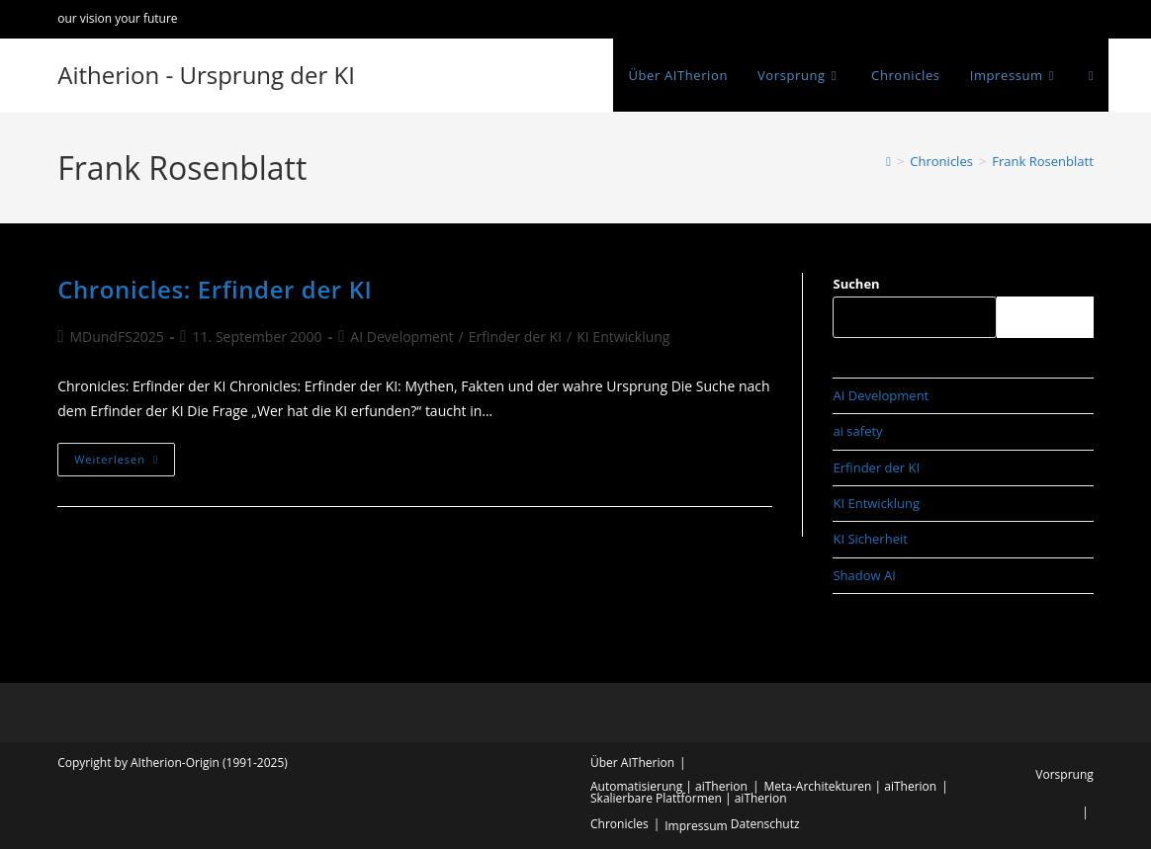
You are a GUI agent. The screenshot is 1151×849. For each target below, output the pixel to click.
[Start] (888, 161)
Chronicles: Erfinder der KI (214, 289)
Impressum (695, 825)
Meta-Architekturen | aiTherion (850, 786)
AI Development (401, 336)
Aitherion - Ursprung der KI (206, 74)
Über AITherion (632, 762)
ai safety (857, 431)
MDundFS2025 (116, 336)
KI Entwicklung (622, 336)
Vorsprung (1064, 774)
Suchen (856, 284)
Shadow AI (864, 575)
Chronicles (619, 823)
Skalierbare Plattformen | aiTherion (688, 798)
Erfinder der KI (515, 336)
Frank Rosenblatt (1042, 161)
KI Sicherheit (870, 539)
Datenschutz (765, 823)
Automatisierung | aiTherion (669, 786)
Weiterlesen (124, 463)
